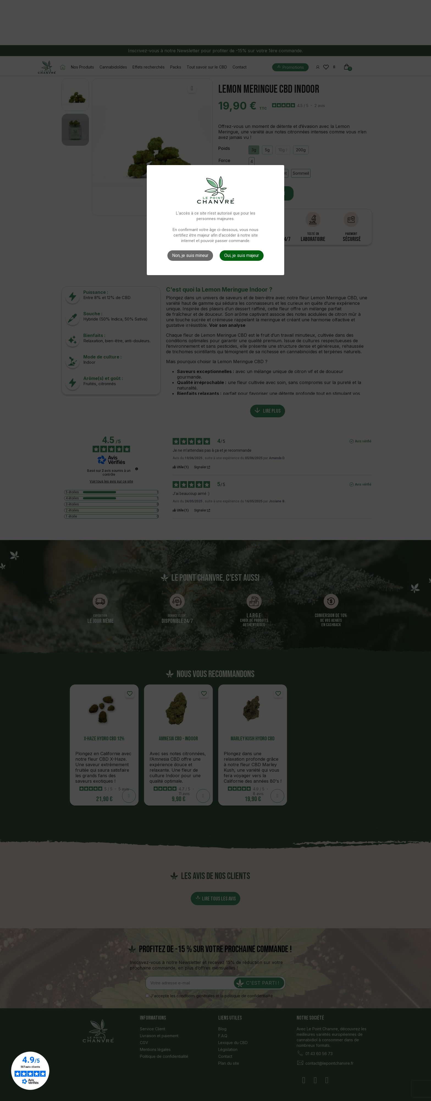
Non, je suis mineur (190, 255)
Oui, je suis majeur (241, 255)
